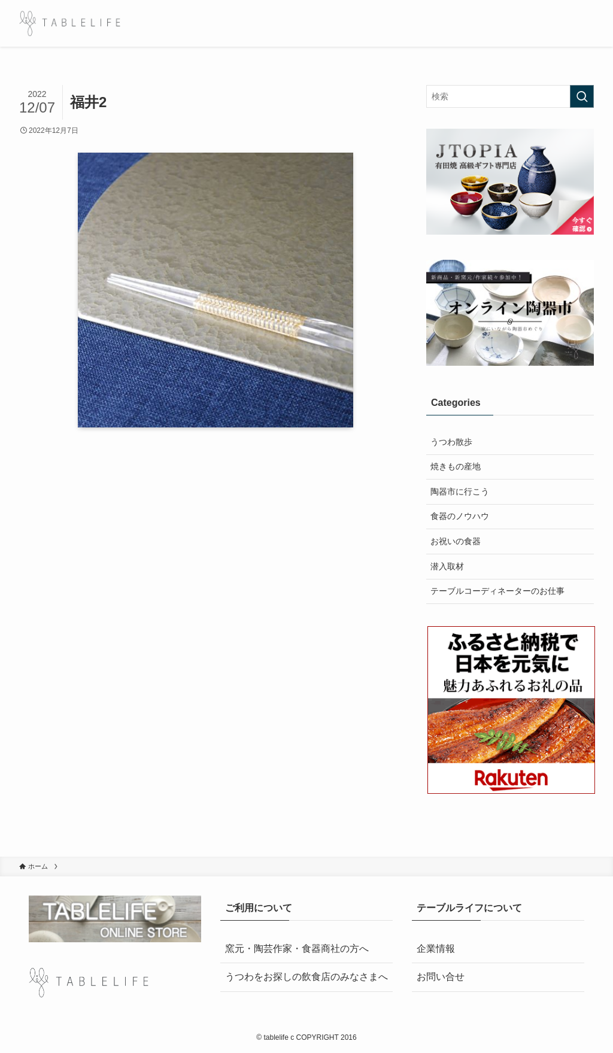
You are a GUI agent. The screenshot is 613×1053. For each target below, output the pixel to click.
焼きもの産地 (455, 466)
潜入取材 (447, 566)
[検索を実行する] (582, 96)
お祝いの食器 (455, 541)
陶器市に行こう (459, 491)
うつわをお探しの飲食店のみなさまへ (306, 977)
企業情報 (436, 948)
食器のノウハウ (459, 516)
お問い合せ (441, 977)
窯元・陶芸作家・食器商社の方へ (297, 948)
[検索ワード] (510, 96)
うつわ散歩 (451, 442)
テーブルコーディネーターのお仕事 (497, 591)
